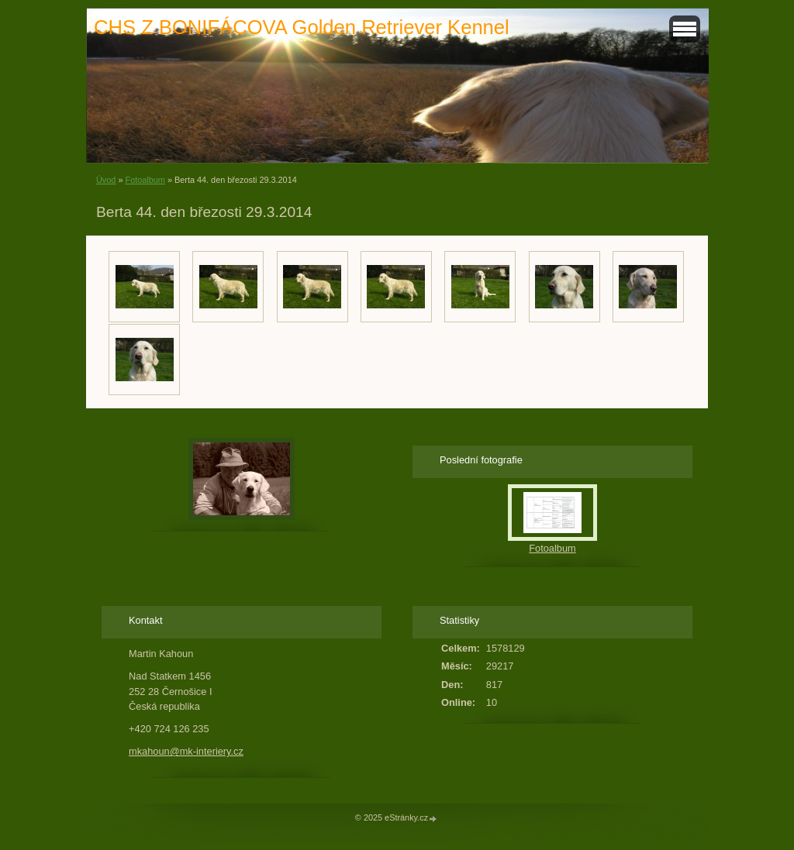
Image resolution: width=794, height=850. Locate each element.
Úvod (106, 179)
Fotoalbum (144, 179)
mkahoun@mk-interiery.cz (186, 751)
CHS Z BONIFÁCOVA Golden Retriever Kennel (301, 27)
